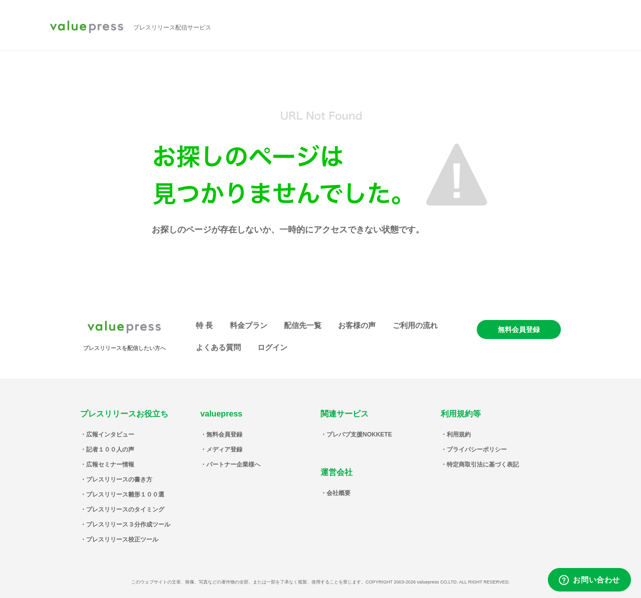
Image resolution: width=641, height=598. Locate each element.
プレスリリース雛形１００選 (125, 494)
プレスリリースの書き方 (119, 479)
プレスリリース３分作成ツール (128, 524)
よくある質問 (218, 347)
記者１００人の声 (110, 449)
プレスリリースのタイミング (125, 509)
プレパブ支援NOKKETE (359, 434)
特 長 (204, 325)
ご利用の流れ (415, 325)
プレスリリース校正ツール (122, 539)
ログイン (272, 347)
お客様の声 (357, 325)
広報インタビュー (110, 434)
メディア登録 (224, 449)
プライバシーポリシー (477, 449)
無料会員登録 (519, 330)
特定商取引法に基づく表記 (483, 464)
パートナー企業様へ (233, 464)
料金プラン (248, 325)
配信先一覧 (303, 325)
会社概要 (339, 493)
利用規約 (459, 434)
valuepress (86, 27)
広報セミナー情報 (110, 464)
